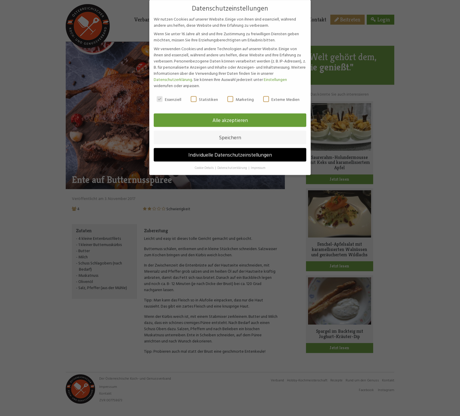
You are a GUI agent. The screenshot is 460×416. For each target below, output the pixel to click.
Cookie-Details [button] (204, 162)
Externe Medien (281, 94)
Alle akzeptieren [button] (230, 115)
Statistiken (204, 94)
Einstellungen (275, 74)
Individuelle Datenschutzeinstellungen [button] (230, 150)
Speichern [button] (230, 132)
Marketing (240, 94)
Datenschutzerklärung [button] (232, 162)
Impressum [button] (258, 162)
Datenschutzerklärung (173, 74)
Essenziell (169, 94)
